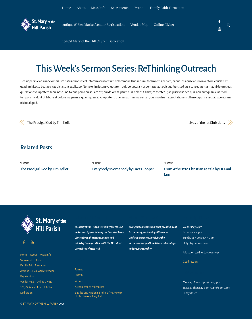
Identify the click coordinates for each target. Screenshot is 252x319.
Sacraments (119, 7)
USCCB (79, 275)
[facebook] (219, 21)
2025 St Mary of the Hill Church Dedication (93, 41)
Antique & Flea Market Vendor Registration (93, 24)
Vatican (79, 281)
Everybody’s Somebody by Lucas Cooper (123, 169)
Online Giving (164, 24)
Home (66, 7)
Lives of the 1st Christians (206, 123)
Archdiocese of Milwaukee (89, 286)
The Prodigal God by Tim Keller (49, 123)
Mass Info (98, 7)
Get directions (191, 261)
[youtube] (219, 28)
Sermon (25, 163)
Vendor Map (139, 24)
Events (139, 7)
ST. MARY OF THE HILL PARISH (40, 303)
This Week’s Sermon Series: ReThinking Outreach (126, 68)
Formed (79, 269)
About (81, 7)
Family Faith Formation (167, 7)
